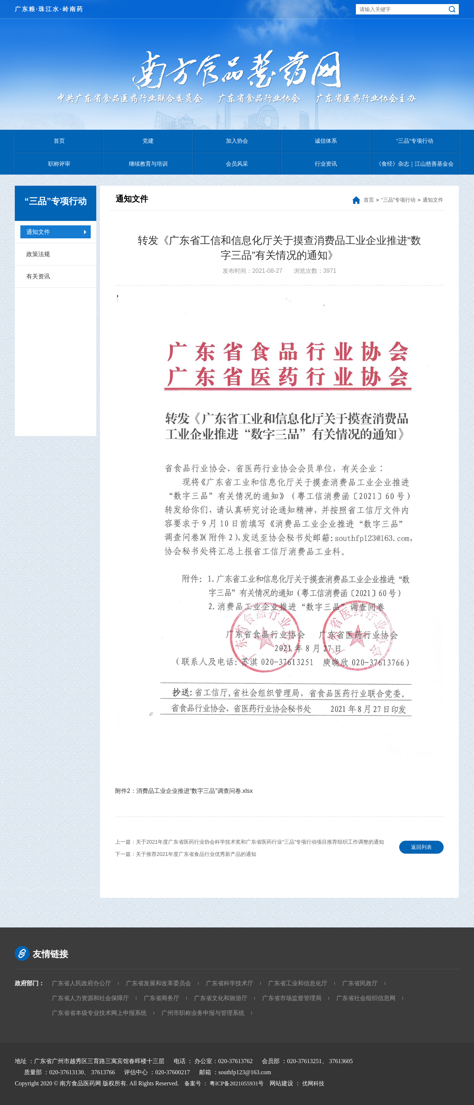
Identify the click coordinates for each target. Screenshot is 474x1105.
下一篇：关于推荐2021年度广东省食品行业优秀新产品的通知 (185, 854)
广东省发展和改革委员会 (158, 983)
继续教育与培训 (148, 164)
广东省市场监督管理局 (291, 998)
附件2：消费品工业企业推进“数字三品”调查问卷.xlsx (184, 791)
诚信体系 (326, 141)
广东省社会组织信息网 (365, 998)
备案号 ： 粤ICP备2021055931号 (224, 1083)
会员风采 (237, 164)
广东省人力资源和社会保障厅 (90, 998)
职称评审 (59, 164)
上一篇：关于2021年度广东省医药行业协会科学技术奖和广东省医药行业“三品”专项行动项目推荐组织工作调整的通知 (249, 842)
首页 (59, 141)
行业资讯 (326, 164)
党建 (148, 141)
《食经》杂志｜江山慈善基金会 (415, 164)
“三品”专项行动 (414, 141)
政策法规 (38, 254)
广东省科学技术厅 (229, 983)
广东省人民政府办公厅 (81, 983)
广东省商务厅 (161, 998)
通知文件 (38, 232)
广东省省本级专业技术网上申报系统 (99, 1013)
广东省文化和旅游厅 (220, 998)
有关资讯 (38, 276)
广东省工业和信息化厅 (297, 983)
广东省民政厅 (360, 983)
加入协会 (237, 141)
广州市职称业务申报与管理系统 (202, 1013)
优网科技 (318, 1083)
